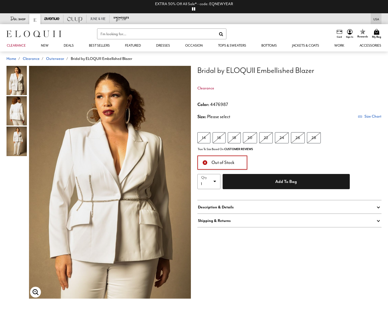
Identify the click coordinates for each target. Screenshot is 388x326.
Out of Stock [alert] (218, 162)
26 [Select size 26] (298, 137)
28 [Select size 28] (314, 137)
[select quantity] (209, 181)
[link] (68, 45)
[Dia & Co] (18, 19)
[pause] (193, 9)
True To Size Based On (225, 149)
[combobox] (161, 33)
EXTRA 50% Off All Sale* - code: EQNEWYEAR (194, 3)
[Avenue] (51, 19)
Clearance (31, 58)
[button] (349, 34)
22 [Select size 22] (266, 137)
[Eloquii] (35, 19)
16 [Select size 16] (219, 137)
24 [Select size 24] (282, 137)
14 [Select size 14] (204, 137)
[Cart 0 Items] (377, 34)
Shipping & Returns (214, 220)
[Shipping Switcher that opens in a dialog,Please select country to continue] (376, 19)
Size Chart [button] (369, 116)
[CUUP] (74, 19)
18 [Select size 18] (234, 137)
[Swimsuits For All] (121, 19)
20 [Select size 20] (250, 137)
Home (11, 58)
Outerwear (55, 58)
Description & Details (216, 207)
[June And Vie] (98, 19)
